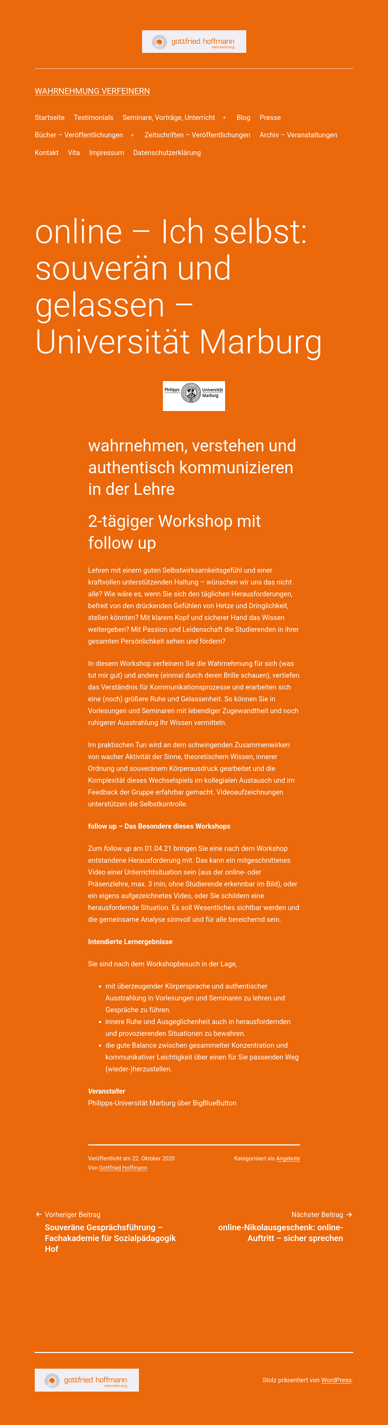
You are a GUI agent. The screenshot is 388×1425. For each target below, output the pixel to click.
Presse (270, 117)
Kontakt (47, 152)
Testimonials (93, 117)
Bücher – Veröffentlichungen (79, 135)
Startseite (50, 117)
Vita (74, 152)
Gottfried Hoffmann (123, 1168)
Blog (243, 117)
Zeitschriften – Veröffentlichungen (197, 135)
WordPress (336, 1380)
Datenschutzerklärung (167, 152)
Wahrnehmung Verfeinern (92, 91)
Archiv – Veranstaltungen (298, 135)
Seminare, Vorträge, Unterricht (169, 117)
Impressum (106, 152)
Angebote (288, 1158)
